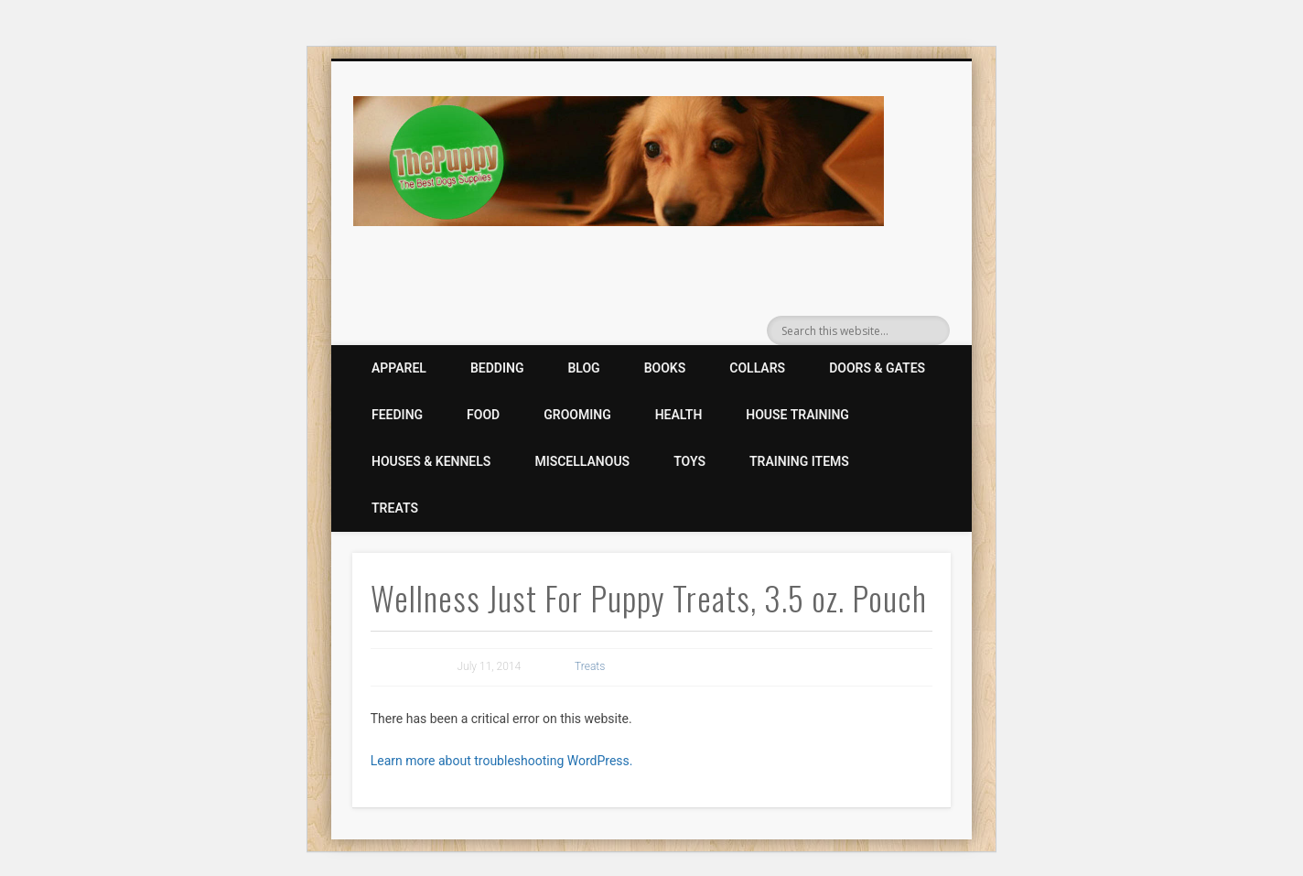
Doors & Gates (877, 368)
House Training (797, 414)
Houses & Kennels (431, 461)
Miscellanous (582, 461)
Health (679, 414)
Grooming (577, 414)
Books (665, 368)
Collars (757, 368)
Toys (689, 461)
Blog (583, 368)
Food (483, 414)
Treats (395, 508)
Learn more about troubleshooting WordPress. (502, 760)
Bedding (497, 368)
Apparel (399, 368)
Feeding (397, 414)
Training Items (799, 461)
